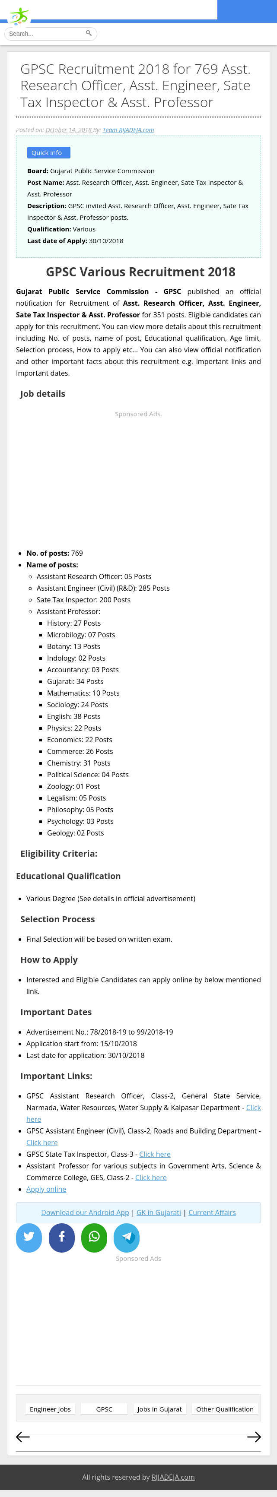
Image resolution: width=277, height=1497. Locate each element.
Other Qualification (225, 1409)
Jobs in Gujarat (160, 1409)
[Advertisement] (138, 480)
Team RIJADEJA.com (128, 130)
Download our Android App (85, 1212)
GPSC (104, 1409)
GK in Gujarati (159, 1212)
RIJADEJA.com (173, 1477)
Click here (42, 1142)
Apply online (46, 1189)
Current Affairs (212, 1212)
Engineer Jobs (50, 1409)
